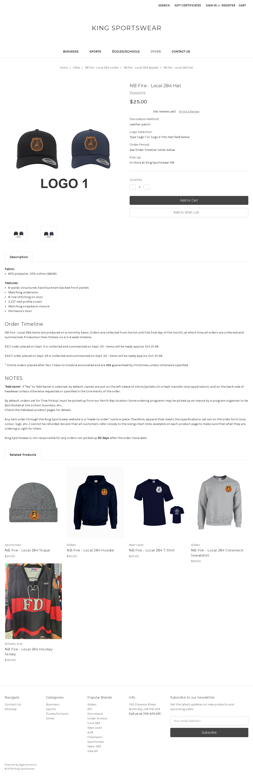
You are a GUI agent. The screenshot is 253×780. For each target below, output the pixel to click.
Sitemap (11, 709)
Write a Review (189, 111)
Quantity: (136, 179)
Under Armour (97, 718)
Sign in (211, 5)
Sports (97, 51)
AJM (90, 732)
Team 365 (94, 746)
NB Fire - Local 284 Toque (27, 550)
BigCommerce (28, 764)
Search (164, 5)
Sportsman (95, 742)
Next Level (94, 728)
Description (19, 257)
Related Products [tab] (23, 455)
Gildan (91, 704)
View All (92, 751)
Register (228, 5)
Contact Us (181, 51)
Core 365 (93, 723)
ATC (89, 709)
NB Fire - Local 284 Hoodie (90, 550)
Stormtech (95, 714)
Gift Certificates (188, 5)
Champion (94, 737)
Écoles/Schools (127, 51)
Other (158, 51)
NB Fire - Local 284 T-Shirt (152, 550)
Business (72, 51)
